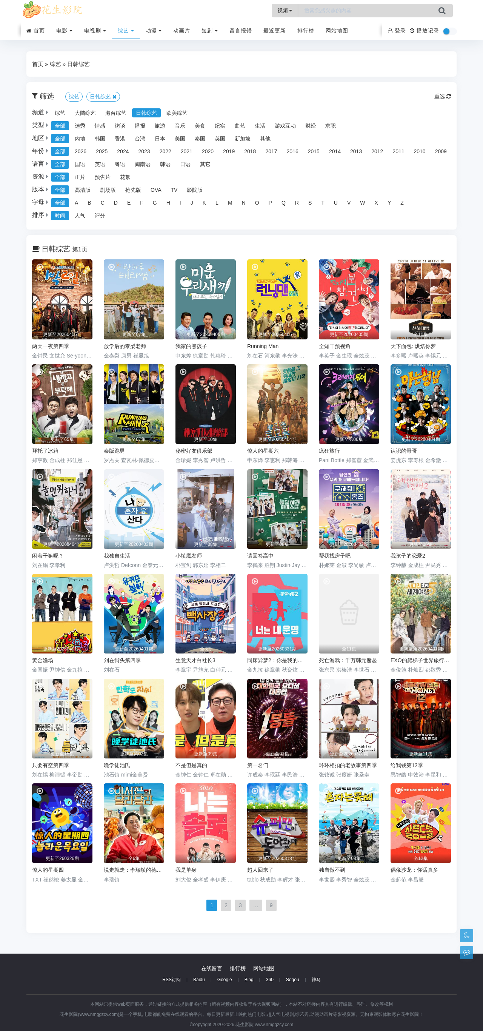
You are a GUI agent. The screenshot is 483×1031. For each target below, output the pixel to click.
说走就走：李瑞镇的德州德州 (134, 870)
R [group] (297, 203)
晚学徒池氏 (117, 765)
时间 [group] (60, 216)
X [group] (376, 203)
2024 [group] (123, 151)
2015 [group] (314, 151)
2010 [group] (420, 151)
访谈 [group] (120, 126)
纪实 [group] (220, 126)
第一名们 (257, 765)
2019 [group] (229, 151)
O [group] (257, 203)
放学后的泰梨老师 (125, 346)
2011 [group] (398, 151)
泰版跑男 (114, 451)
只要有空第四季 (50, 765)
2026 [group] (80, 151)
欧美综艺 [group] (177, 113)
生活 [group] (260, 126)
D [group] (116, 203)
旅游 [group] (160, 126)
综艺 (126, 31)
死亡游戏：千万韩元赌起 (348, 660)
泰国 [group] (200, 139)
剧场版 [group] (108, 190)
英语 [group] (100, 164)
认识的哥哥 (404, 451)
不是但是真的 (191, 765)
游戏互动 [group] (285, 126)
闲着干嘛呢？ (48, 556)
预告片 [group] (103, 177)
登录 (397, 31)
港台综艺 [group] (115, 113)
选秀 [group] (80, 126)
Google (224, 979)
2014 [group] (335, 151)
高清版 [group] (83, 190)
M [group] (230, 203)
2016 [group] (292, 151)
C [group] (103, 203)
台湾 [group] (140, 139)
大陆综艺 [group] (85, 113)
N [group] (244, 203)
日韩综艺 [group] (146, 113)
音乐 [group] (180, 126)
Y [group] (389, 203)
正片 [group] (80, 177)
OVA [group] (156, 190)
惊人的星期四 (48, 870)
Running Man (262, 346)
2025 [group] (102, 151)
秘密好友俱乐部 (193, 451)
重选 (442, 96)
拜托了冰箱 (45, 451)
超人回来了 (260, 870)
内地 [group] (80, 139)
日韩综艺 (78, 64)
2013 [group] (356, 151)
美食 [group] (200, 126)
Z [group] (402, 203)
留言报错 (240, 31)
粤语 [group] (120, 164)
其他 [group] (265, 139)
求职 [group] (330, 126)
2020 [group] (208, 151)
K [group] (204, 203)
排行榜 (305, 31)
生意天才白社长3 (195, 660)
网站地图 (337, 31)
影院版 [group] (195, 190)
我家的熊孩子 (191, 346)
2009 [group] (441, 151)
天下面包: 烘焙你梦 (413, 346)
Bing (249, 979)
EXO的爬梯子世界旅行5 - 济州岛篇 (421, 660)
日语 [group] (185, 164)
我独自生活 (117, 556)
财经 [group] (310, 126)
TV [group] (174, 190)
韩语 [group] (165, 164)
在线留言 (211, 968)
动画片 (181, 31)
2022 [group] (165, 151)
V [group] (349, 203)
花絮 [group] (125, 177)
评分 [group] (100, 216)
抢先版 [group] (133, 190)
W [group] (362, 203)
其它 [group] (205, 164)
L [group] (216, 203)
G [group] (155, 203)
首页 (35, 31)
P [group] (270, 203)
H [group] (168, 203)
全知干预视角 (335, 346)
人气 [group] (80, 216)
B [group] (89, 203)
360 (270, 979)
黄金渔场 (42, 660)
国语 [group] (80, 164)
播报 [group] (140, 126)
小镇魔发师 (188, 556)
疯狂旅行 (329, 451)
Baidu (199, 979)
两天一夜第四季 (50, 346)
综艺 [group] (60, 113)
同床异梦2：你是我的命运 (277, 660)
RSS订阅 (171, 979)
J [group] (192, 203)
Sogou (292, 979)
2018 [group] (250, 151)
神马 (316, 979)
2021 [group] (186, 151)
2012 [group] (377, 151)
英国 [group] (220, 139)
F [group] (141, 203)
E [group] (129, 203)
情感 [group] (100, 126)
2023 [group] (144, 151)
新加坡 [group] (243, 139)
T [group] (323, 203)
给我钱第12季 (407, 765)
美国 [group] (180, 139)
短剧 (210, 31)
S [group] (310, 203)
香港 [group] (120, 139)
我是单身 (186, 870)
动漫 (154, 31)
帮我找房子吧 (335, 556)
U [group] (336, 203)
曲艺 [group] (240, 126)
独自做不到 (332, 870)
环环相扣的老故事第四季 (348, 765)
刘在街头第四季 (122, 660)
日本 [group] (160, 139)
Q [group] (283, 203)
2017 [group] (271, 151)
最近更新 (274, 31)
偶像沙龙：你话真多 (414, 870)
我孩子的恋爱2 (408, 556)
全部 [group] (60, 126)
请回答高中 (260, 556)
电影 (64, 31)
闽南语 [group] (143, 164)
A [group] (76, 203)
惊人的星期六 (263, 451)
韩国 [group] (100, 139)
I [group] (180, 203)
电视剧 (95, 31)
